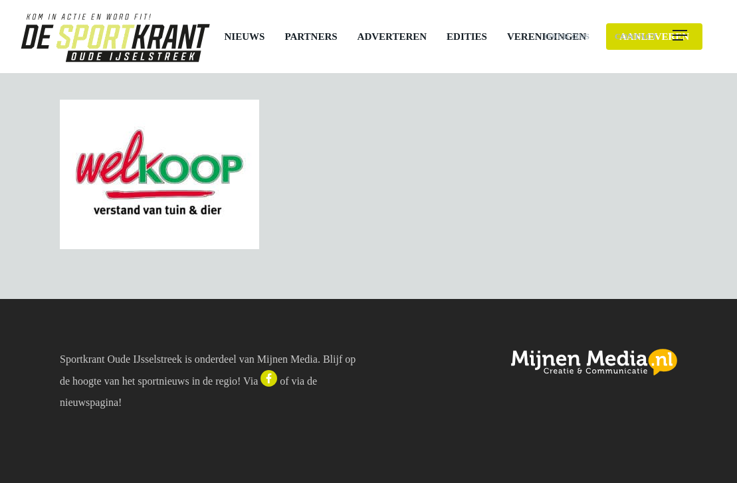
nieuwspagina (89, 402)
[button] (694, 37)
